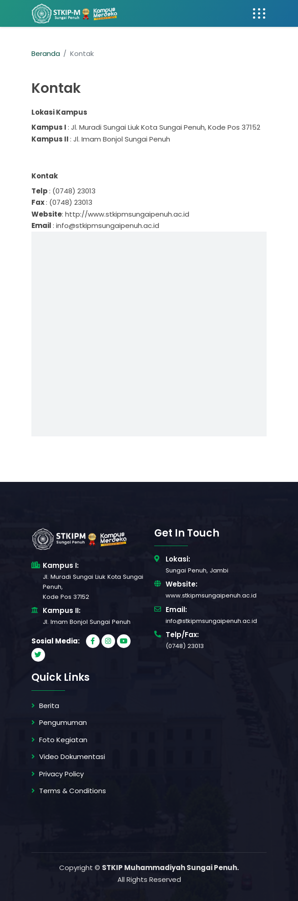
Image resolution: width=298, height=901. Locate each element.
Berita (49, 705)
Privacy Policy (61, 774)
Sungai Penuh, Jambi (197, 570)
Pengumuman (63, 722)
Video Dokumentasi (72, 756)
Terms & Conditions (72, 790)
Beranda (45, 53)
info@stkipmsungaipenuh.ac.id (211, 621)
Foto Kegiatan (63, 739)
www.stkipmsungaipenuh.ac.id (211, 595)
